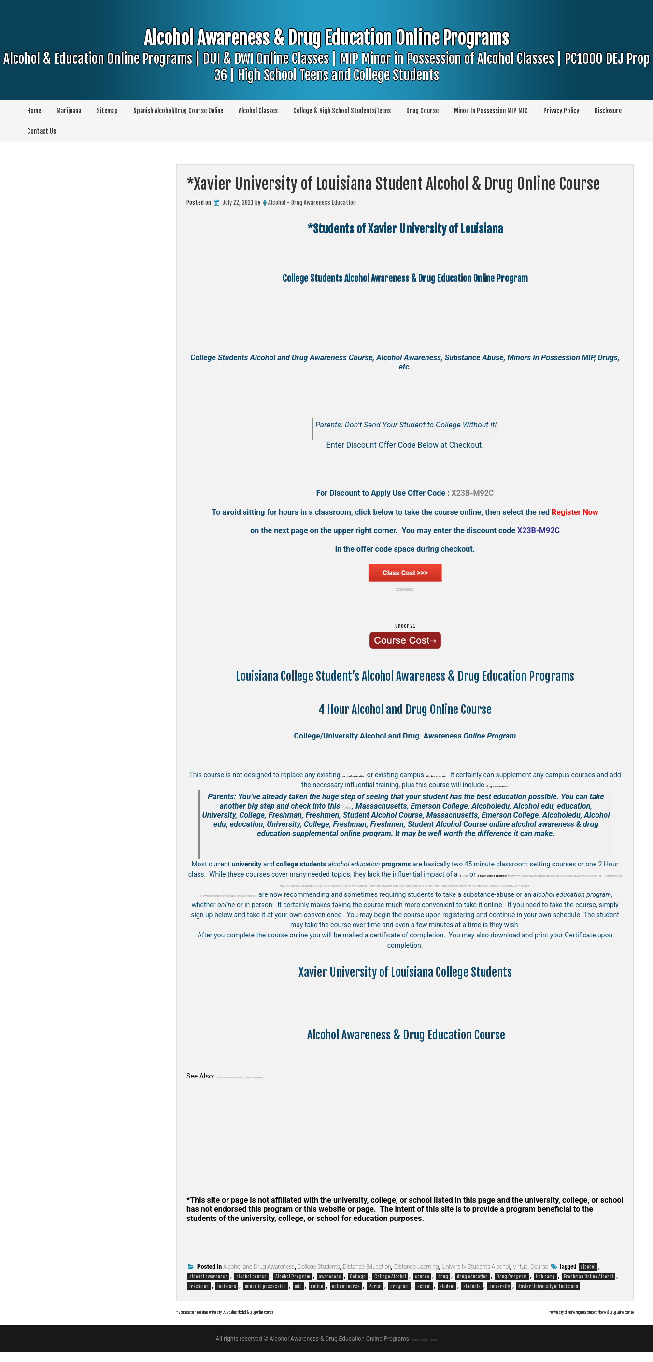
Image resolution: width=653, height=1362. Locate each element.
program (399, 1296)
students (472, 1296)
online (317, 1296)
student (447, 1296)
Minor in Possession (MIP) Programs (269, 1086)
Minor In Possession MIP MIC (491, 110)
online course (346, 1296)
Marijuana (69, 110)
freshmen (199, 1296)
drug (443, 1287)
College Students (319, 1277)
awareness (330, 1287)
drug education (472, 1287)
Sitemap (107, 110)
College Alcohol (390, 1287)
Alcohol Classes (258, 110)
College (358, 1287)
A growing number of (220, 904)
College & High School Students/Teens (342, 110)
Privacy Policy (561, 110)
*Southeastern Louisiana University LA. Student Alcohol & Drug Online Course (297, 1321)
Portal (375, 1296)
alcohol (588, 1277)
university (499, 1296)
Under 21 (405, 623)
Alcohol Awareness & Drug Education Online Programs (326, 71)
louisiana (226, 1296)
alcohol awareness (208, 1287)
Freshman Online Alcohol (588, 1287)
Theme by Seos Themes (424, 1349)
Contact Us (41, 131)
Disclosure (608, 110)
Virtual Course (530, 1277)
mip (298, 1296)
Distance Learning (416, 1277)
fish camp (545, 1287)
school (424, 1296)
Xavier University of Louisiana (548, 1296)
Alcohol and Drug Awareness (259, 1277)
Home (34, 110)
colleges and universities (287, 904)
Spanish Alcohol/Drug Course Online (178, 110)
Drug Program (512, 1287)
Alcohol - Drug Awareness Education (312, 202)
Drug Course (422, 110)
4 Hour (347, 805)
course (422, 1287)
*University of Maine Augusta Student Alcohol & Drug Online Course (528, 1321)
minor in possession (265, 1296)
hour (487, 874)
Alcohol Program (292, 1287)
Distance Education (367, 1277)
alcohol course (251, 1287)
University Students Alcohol (476, 1277)
